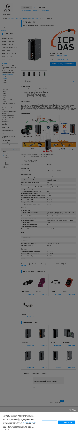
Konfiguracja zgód (49, 422)
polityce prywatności (13, 420)
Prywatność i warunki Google (29, 422)
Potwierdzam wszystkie (66, 422)
